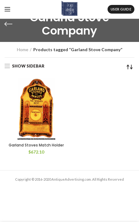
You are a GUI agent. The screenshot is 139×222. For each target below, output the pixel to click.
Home (22, 49)
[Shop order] (129, 67)
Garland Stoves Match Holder (36, 145)
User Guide (121, 9)
